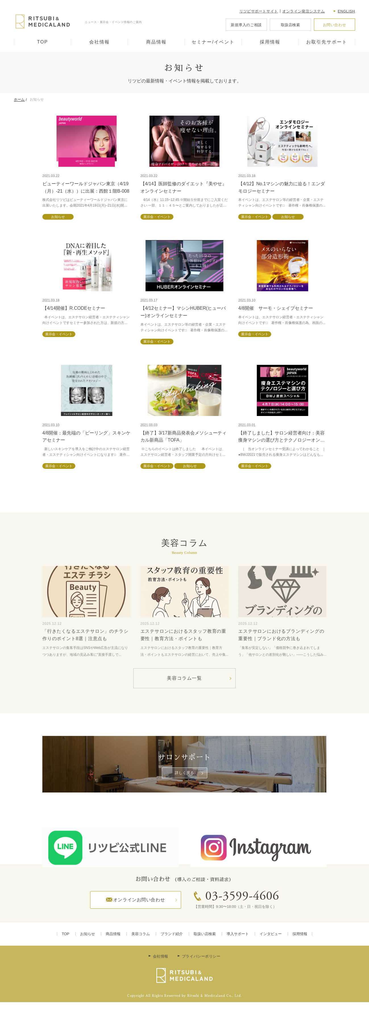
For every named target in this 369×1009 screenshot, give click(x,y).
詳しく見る (184, 773)
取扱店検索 (290, 25)
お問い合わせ (334, 25)
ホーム (19, 99)
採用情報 (270, 41)
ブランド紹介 (172, 934)
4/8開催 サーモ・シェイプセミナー (275, 308)
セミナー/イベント (213, 41)
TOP (42, 41)
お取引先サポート (326, 41)
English (346, 11)
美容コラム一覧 (184, 678)
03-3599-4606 (242, 897)
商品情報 (156, 41)
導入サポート (238, 934)
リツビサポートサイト (258, 11)
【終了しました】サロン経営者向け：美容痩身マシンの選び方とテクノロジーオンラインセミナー (281, 440)
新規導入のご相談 (246, 25)
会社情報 (99, 41)
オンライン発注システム (303, 11)
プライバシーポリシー (201, 956)
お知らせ (87, 934)
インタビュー (271, 934)
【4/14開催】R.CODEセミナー (73, 308)
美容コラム (140, 934)
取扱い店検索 (205, 934)
